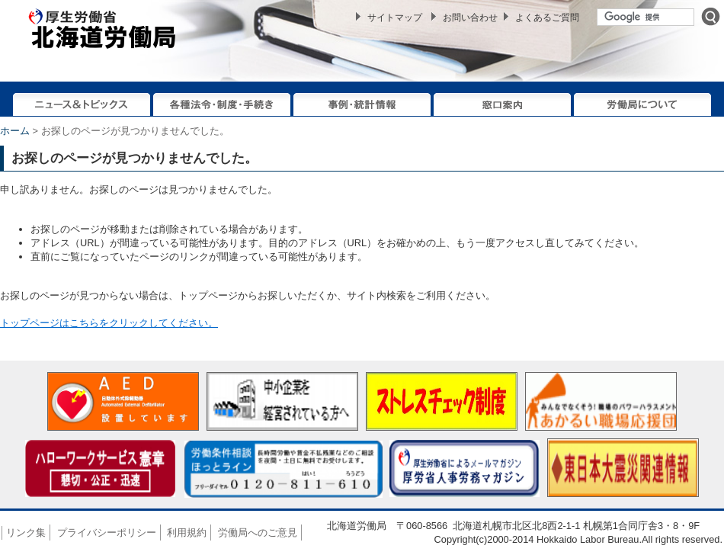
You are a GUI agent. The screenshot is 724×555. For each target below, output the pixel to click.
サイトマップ (394, 17)
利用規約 (187, 532)
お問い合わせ (470, 17)
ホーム (15, 130)
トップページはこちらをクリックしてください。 (109, 323)
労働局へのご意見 (257, 532)
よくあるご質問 (547, 17)
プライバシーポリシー (106, 532)
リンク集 (26, 532)
